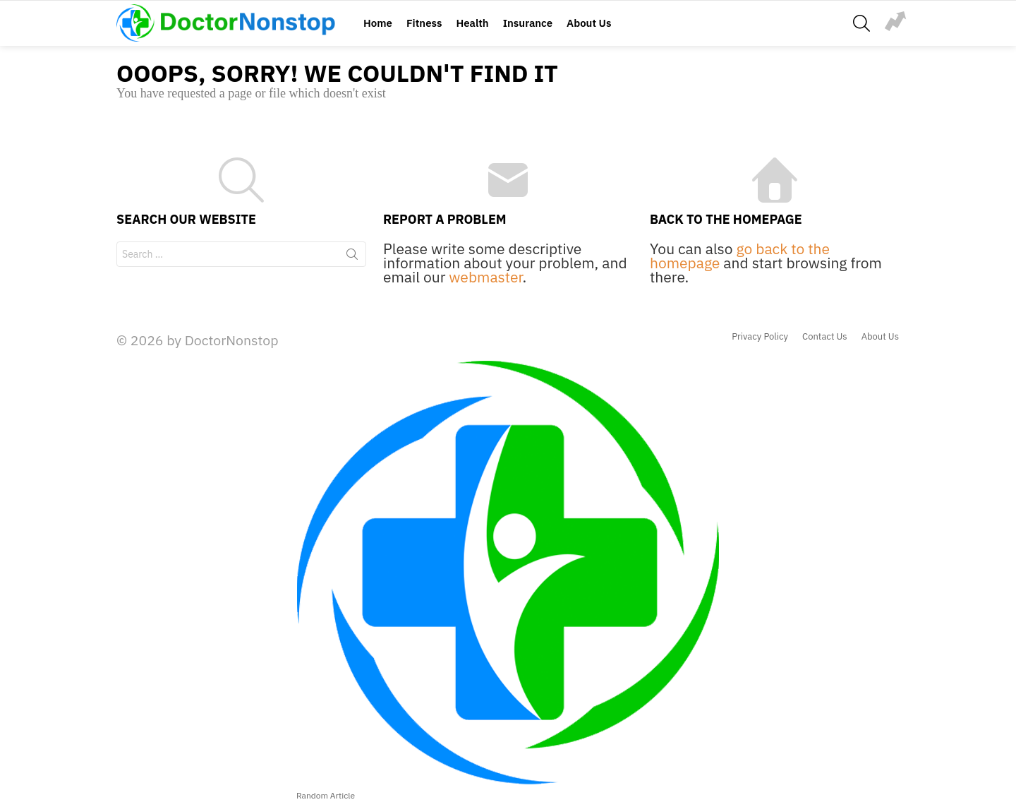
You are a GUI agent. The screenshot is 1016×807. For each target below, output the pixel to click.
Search (352, 257)
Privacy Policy (760, 336)
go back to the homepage (740, 256)
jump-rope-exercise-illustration (895, 21)
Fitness (424, 23)
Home (377, 23)
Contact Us (824, 336)
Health (472, 23)
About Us (589, 23)
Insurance (527, 23)
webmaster (485, 277)
